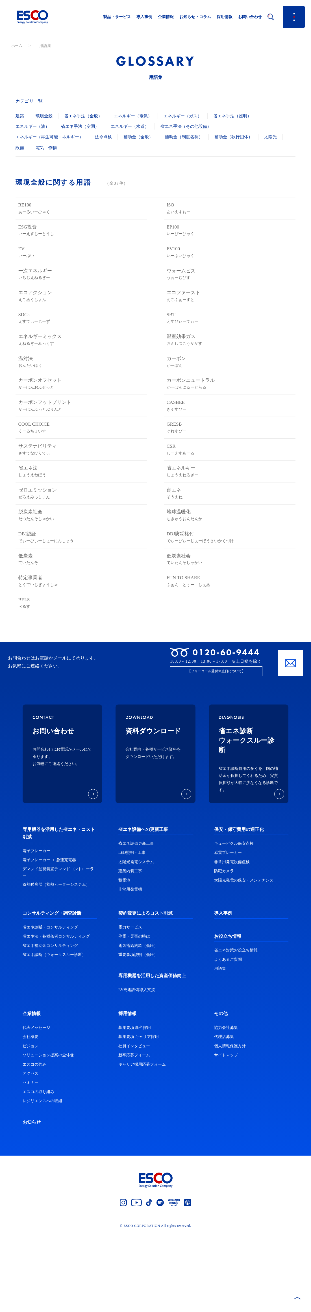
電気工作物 (72, 147)
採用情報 (224, 17)
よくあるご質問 (228, 1038)
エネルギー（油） (34, 126)
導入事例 (144, 17)
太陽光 (22, 147)
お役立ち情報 (227, 1014)
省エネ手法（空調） (83, 126)
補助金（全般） (145, 136)
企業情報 (166, 17)
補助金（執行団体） (245, 136)
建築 (20, 115)
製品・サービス (117, 17)
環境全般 (45, 115)
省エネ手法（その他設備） (195, 126)
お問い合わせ (250, 17)
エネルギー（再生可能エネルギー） (52, 136)
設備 (45, 147)
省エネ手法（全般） (86, 115)
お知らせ (32, 1200)
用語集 (220, 1047)
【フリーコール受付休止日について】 (216, 750)
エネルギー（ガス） (190, 115)
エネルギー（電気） (138, 115)
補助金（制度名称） (192, 136)
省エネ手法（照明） (243, 115)
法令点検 (108, 136)
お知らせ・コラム (195, 17)
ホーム (17, 46)
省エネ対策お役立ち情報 (236, 1029)
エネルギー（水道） (136, 126)
